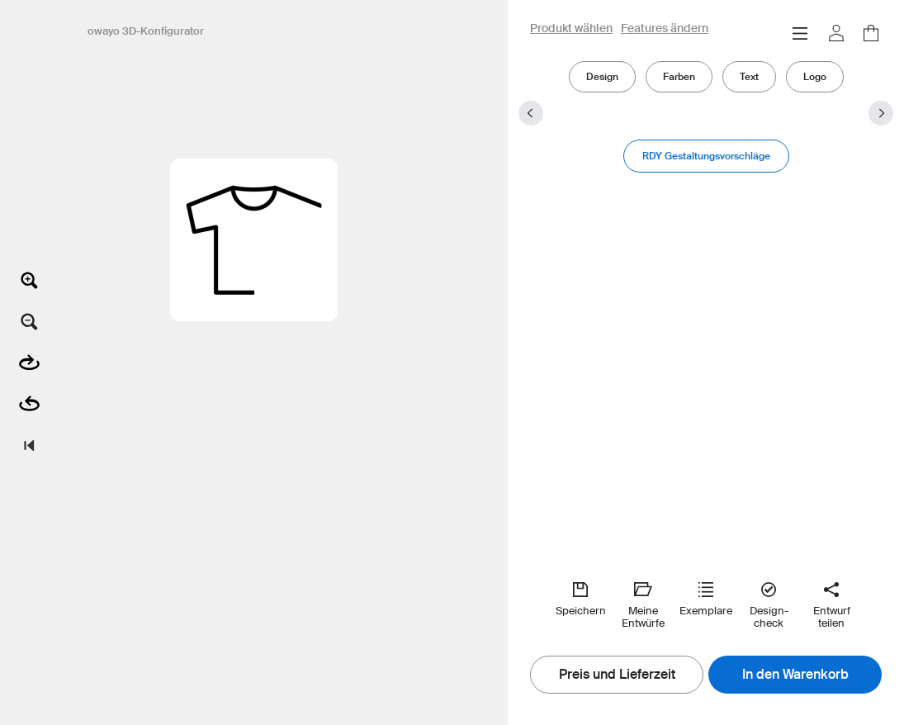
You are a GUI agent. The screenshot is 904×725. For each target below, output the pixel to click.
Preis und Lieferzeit (617, 674)
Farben (679, 76)
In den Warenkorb (795, 674)
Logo (814, 76)
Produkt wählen (571, 29)
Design (602, 76)
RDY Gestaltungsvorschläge (706, 155)
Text (749, 76)
